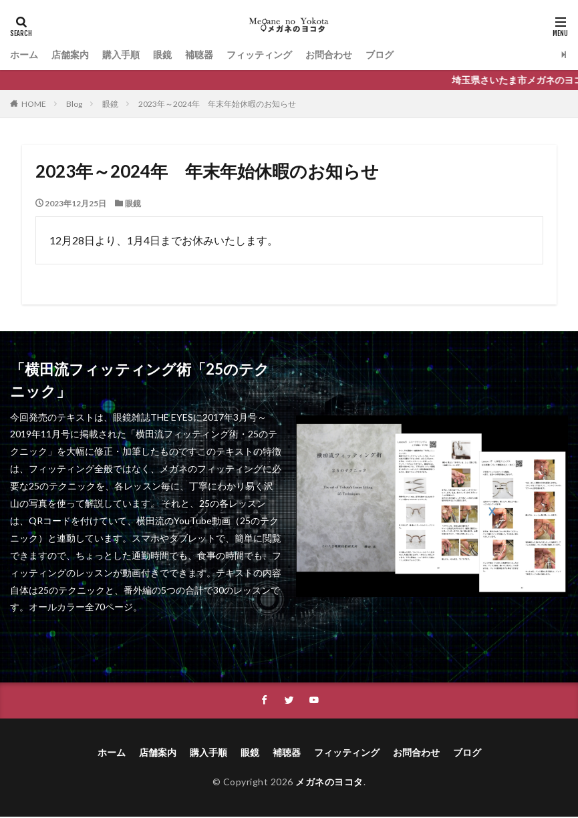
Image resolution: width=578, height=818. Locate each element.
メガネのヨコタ (329, 782)
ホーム (24, 54)
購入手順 (121, 54)
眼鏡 (162, 54)
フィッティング (259, 54)
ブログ (380, 54)
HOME (33, 104)
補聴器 (199, 54)
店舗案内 (70, 54)
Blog (74, 104)
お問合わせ (328, 54)
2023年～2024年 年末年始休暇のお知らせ (217, 104)
